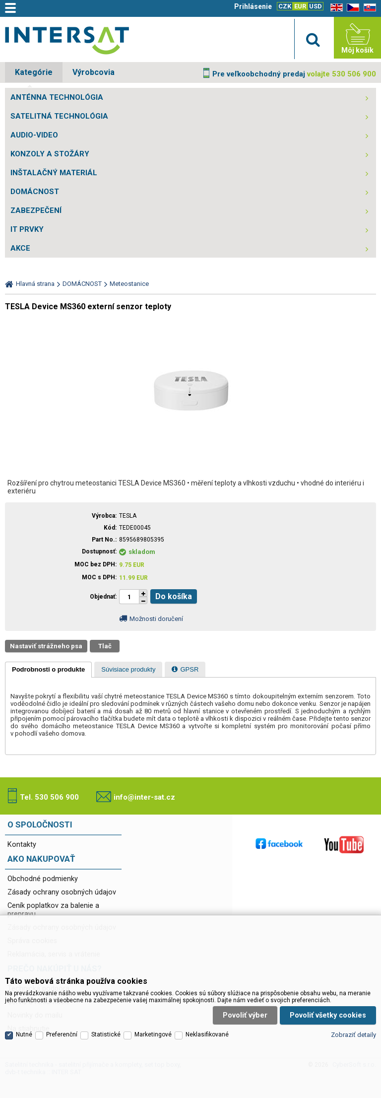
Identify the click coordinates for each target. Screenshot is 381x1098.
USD (315, 6)
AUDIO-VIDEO (34, 135)
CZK (284, 6)
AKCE (20, 248)
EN (335, 7)
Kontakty (21, 844)
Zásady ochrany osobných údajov (61, 892)
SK (368, 7)
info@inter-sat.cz (144, 797)
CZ (351, 7)
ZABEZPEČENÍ (36, 210)
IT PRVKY (27, 229)
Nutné (24, 1034)
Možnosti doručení (156, 618)
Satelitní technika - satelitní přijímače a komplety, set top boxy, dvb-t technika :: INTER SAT (67, 40)
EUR (300, 6)
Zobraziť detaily (353, 1034)
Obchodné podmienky (42, 879)
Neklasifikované (207, 1034)
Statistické (106, 1034)
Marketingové (153, 1034)
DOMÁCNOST (34, 191)
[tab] (48, 670)
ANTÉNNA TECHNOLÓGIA (56, 97)
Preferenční (61, 1034)
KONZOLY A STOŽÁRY (49, 153)
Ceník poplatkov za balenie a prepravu (53, 909)
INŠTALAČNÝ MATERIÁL (53, 172)
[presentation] (48, 669)
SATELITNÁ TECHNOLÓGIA (59, 116)
